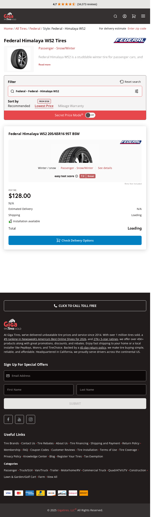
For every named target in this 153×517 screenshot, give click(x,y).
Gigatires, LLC (67, 510)
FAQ (25, 450)
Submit (75, 403)
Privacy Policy (12, 456)
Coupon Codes (39, 450)
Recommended (19, 106)
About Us (62, 443)
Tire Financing (79, 443)
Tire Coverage (128, 450)
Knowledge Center (35, 456)
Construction (137, 470)
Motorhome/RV (70, 470)
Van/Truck (41, 470)
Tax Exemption (93, 456)
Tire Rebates (45, 443)
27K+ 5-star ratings (106, 339)
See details (105, 168)
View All (52, 477)
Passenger (10, 470)
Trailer (54, 470)
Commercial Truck (94, 470)
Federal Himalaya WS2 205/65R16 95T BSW (43, 133)
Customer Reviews (63, 450)
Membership (12, 450)
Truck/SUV (26, 470)
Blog (52, 456)
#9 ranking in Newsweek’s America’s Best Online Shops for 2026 (45, 339)
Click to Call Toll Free (77, 306)
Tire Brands (11, 443)
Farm (41, 477)
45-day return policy (93, 347)
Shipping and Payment (105, 443)
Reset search (130, 82)
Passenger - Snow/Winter (57, 48)
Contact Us (28, 443)
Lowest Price (44, 106)
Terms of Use (108, 450)
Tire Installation (87, 450)
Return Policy (130, 443)
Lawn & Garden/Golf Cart (20, 477)
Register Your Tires (69, 456)
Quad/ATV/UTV (117, 470)
